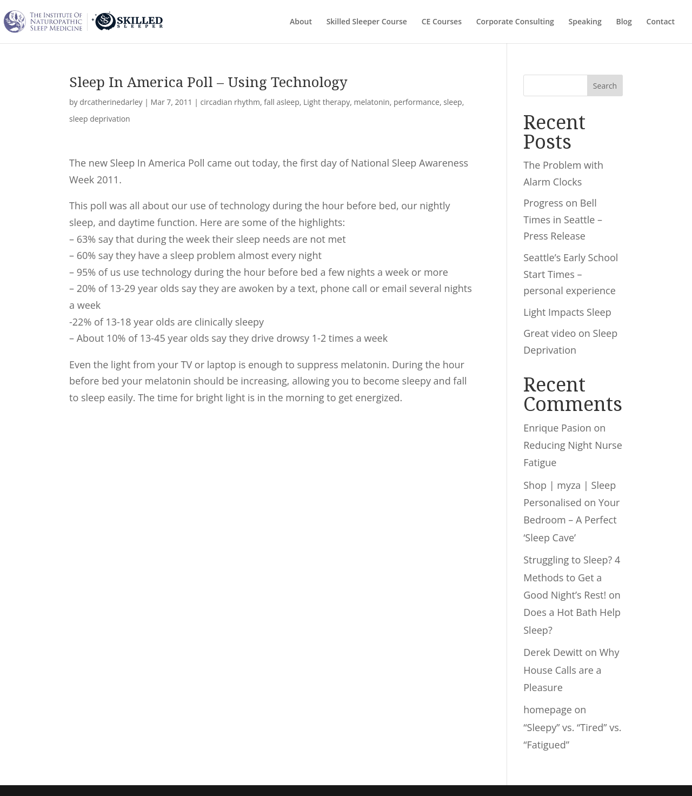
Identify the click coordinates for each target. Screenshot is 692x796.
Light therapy (326, 102)
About (301, 22)
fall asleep (281, 102)
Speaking (585, 22)
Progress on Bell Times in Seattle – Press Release (562, 219)
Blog (623, 22)
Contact (661, 22)
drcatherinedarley (110, 102)
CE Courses (442, 22)
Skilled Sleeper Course (367, 22)
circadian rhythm (230, 102)
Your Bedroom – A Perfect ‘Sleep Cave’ (571, 520)
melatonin (371, 102)
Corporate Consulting (515, 22)
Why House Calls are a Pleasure (571, 670)
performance (417, 102)
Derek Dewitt (552, 652)
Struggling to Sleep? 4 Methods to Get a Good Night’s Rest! (571, 577)
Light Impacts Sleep (567, 312)
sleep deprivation (99, 119)
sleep (452, 102)
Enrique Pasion (557, 427)
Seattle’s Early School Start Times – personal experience (570, 274)
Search (605, 86)
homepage (547, 709)
